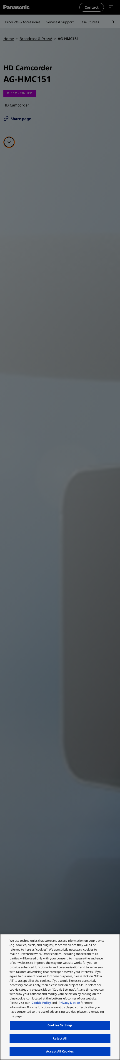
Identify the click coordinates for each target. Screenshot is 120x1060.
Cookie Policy (41, 1003)
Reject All (60, 1038)
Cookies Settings (60, 1025)
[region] (60, 997)
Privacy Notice (69, 1003)
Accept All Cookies (60, 1051)
